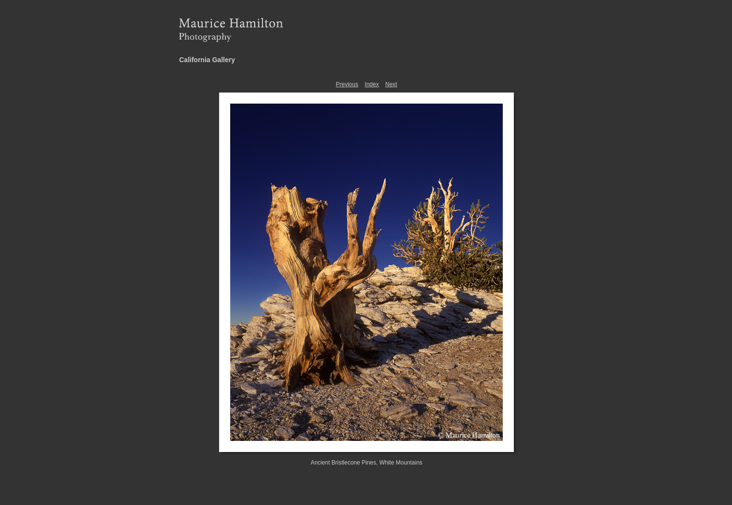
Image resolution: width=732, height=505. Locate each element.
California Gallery (207, 60)
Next (391, 84)
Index (372, 84)
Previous (347, 84)
